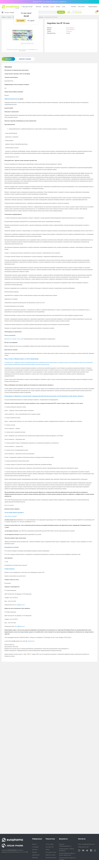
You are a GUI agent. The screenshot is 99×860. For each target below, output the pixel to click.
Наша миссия (35, 855)
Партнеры (35, 857)
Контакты (38, 6)
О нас (63, 6)
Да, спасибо (20, 20)
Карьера (34, 852)
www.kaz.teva (31, 641)
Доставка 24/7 (50, 847)
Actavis (68, 33)
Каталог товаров (8, 12)
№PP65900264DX (11, 850)
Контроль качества (51, 857)
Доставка (46, 6)
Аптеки (58, 6)
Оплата (48, 849)
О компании (35, 847)
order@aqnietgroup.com (88, 844)
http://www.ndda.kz (9, 505)
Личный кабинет (92, 6)
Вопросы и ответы (51, 855)
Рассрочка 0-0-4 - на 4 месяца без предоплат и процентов (49, 1)
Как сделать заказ (51, 852)
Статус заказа (81, 6)
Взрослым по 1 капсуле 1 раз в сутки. (14, 339)
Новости (34, 844)
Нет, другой (31, 20)
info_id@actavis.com (20, 604)
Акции (52, 6)
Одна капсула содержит (11, 516)
